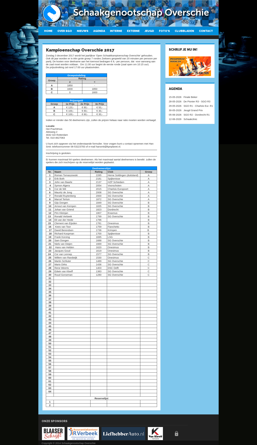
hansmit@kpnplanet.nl (108, 146)
